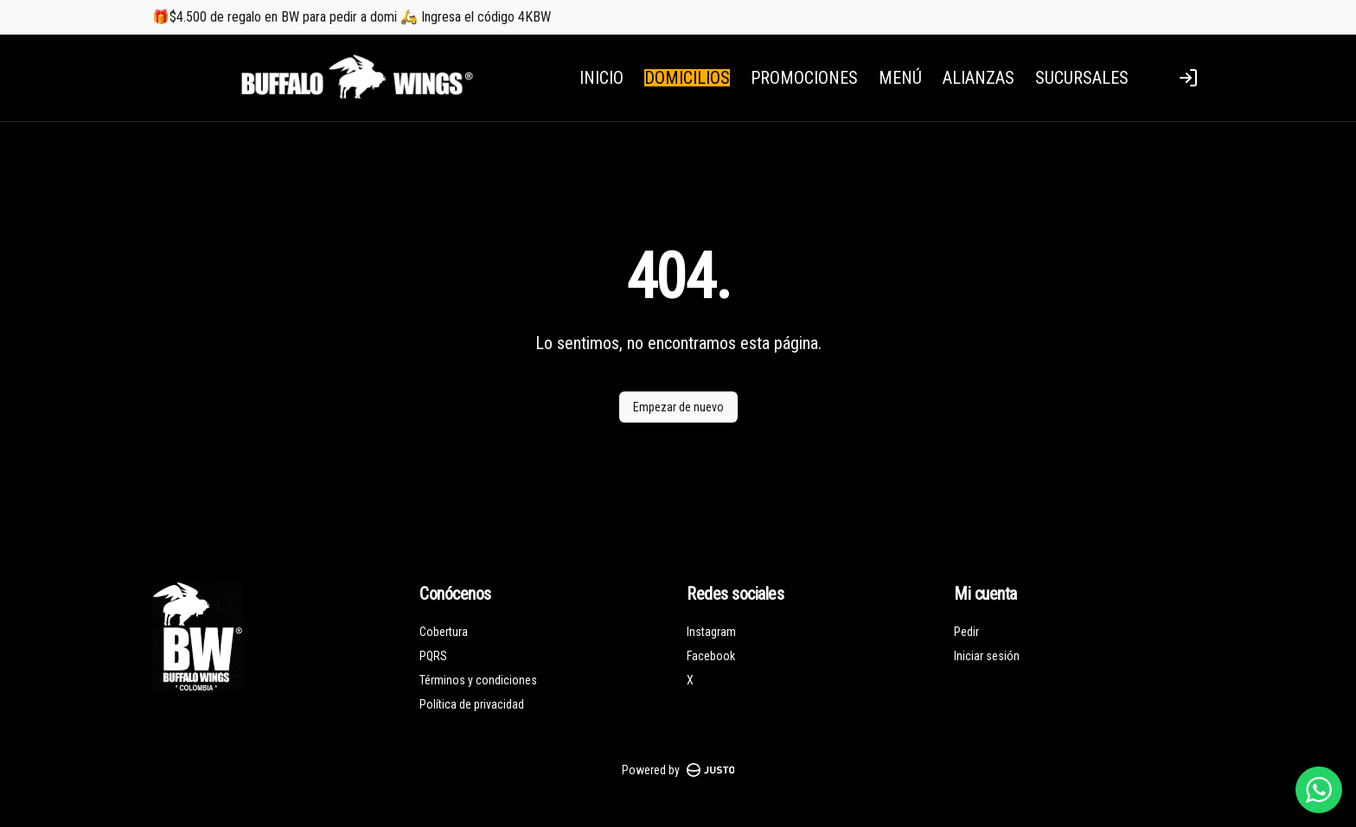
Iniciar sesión (987, 656)
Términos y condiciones (478, 680)
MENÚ (900, 77)
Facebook (711, 656)
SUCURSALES (1082, 77)
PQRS (433, 656)
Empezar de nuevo (678, 407)
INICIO (601, 77)
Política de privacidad (471, 704)
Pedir (966, 632)
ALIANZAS (978, 77)
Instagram (711, 632)
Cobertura (443, 632)
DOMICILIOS (687, 77)
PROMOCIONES (804, 77)
